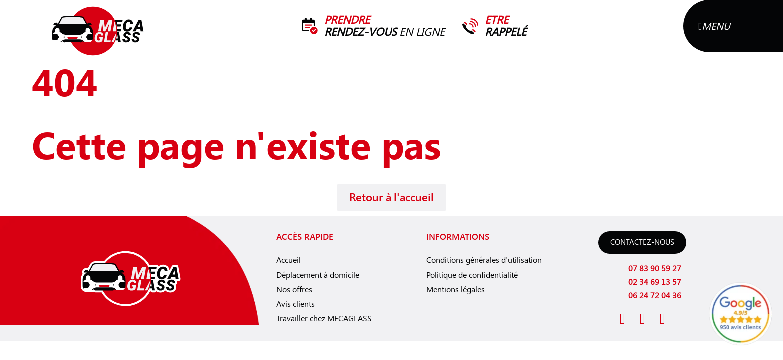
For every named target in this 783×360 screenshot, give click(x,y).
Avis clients (295, 304)
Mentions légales (455, 289)
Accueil (288, 260)
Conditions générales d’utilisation (484, 260)
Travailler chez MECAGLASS (324, 319)
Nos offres (294, 289)
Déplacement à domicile (317, 275)
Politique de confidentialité (472, 275)
